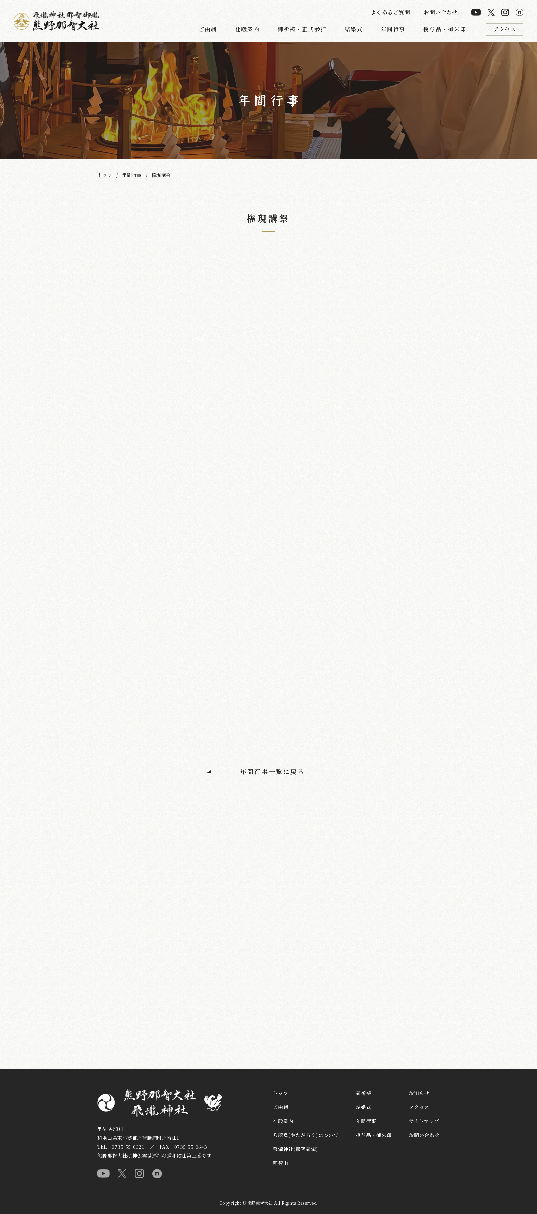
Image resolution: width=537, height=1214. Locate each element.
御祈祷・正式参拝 (302, 29)
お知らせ (419, 1092)
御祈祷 (363, 1092)
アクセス (504, 29)
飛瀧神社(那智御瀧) (295, 1149)
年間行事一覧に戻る (272, 771)
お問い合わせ (441, 12)
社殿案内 (247, 29)
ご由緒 (208, 29)
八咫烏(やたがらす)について (306, 1135)
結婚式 (354, 29)
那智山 (280, 1163)
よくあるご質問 (390, 12)
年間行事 (393, 29)
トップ (104, 174)
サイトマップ (424, 1121)
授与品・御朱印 (444, 29)
